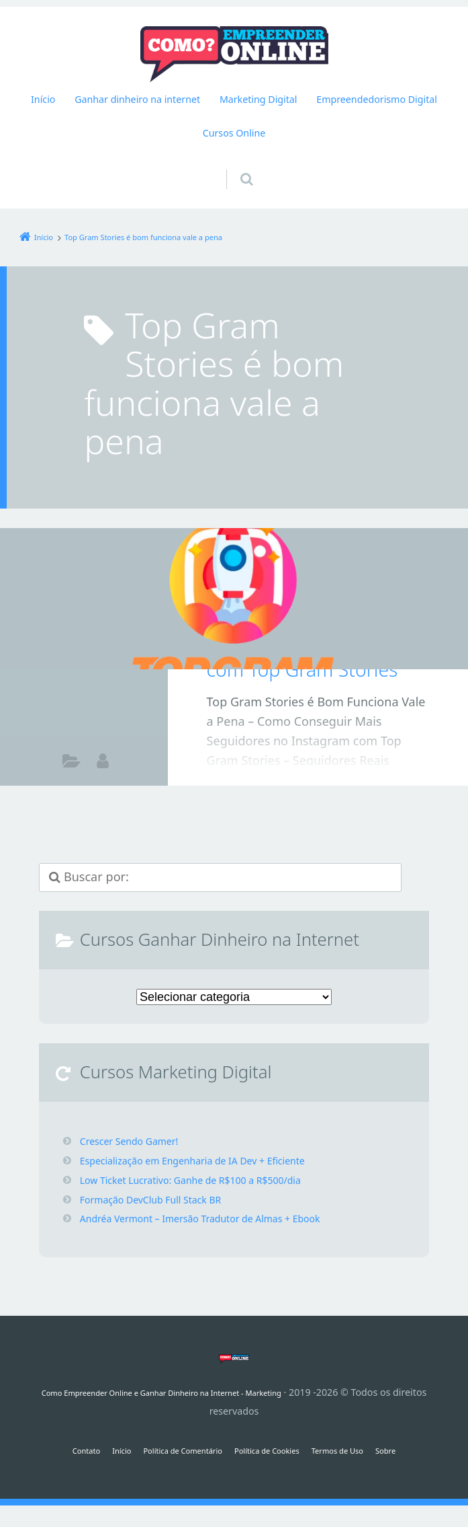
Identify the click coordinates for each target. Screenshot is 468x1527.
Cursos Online (234, 132)
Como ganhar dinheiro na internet (71, 762)
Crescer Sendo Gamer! (136, 1140)
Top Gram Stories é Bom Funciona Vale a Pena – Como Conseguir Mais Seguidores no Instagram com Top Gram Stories (318, 615)
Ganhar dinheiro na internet (137, 99)
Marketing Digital (258, 99)
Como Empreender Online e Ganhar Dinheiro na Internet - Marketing (179, 1392)
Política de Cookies (275, 1450)
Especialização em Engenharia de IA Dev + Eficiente (208, 1160)
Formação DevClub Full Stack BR (161, 1199)
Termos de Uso (361, 1450)
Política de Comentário (169, 1450)
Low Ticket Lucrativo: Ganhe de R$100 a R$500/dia (206, 1179)
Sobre (421, 1450)
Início (43, 99)
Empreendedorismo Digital (376, 99)
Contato (53, 1450)
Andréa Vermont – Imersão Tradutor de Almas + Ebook (217, 1218)
